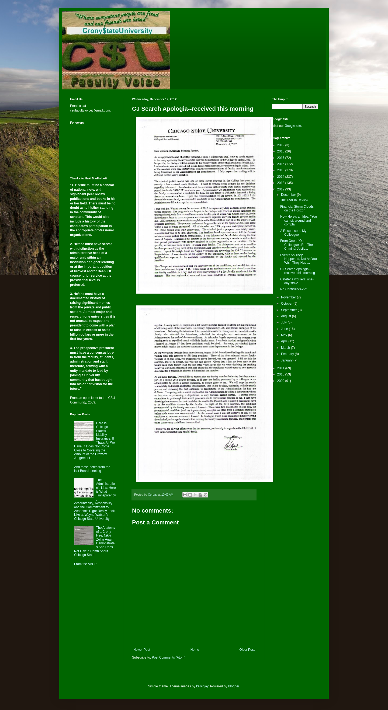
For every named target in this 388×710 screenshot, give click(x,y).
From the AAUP (85, 564)
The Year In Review (294, 200)
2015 (281, 170)
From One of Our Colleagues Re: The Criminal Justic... (296, 244)
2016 (281, 164)
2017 (281, 158)
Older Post (247, 650)
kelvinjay (202, 686)
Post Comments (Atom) (168, 657)
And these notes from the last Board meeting (92, 469)
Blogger (233, 686)
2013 (281, 183)
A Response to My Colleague (293, 232)
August (286, 316)
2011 (281, 368)
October (287, 303)
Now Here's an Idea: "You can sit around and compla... (298, 220)
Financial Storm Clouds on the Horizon (297, 208)
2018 (281, 151)
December (289, 195)
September (289, 310)
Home (194, 650)
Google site (293, 126)
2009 (281, 381)
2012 (281, 189)
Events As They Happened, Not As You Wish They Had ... (298, 259)
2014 (281, 177)
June (285, 329)
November (289, 297)
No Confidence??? (293, 289)
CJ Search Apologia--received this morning (297, 271)
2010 (281, 374)
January (287, 360)
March (286, 348)
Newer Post (141, 650)
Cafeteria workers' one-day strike (297, 281)
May (284, 335)
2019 (281, 145)
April (284, 341)
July (284, 322)
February (288, 354)
